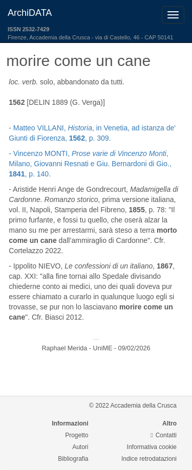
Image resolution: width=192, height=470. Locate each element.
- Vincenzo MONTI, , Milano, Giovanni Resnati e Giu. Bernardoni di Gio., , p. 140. (90, 163)
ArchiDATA (30, 13)
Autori (80, 447)
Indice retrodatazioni (149, 458)
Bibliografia (73, 458)
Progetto (76, 435)
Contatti (164, 435)
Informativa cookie (152, 447)
